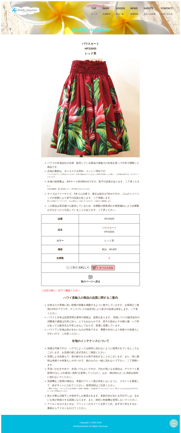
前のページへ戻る (90, 279)
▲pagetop (174, 423)
